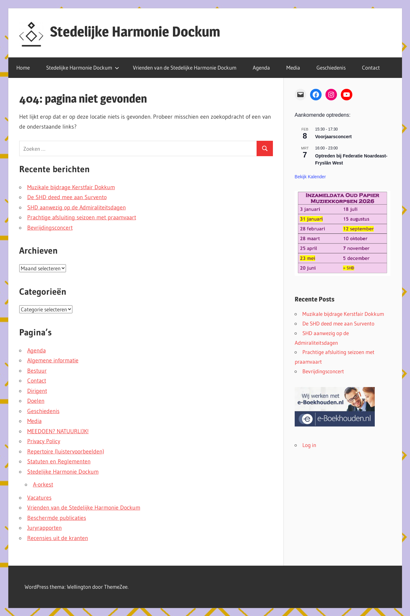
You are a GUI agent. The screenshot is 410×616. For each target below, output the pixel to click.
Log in (309, 445)
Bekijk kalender (310, 176)
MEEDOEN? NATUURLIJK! (58, 431)
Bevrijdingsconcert (50, 227)
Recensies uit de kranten (57, 538)
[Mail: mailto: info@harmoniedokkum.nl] (300, 94)
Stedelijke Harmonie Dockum (135, 31)
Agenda (261, 67)
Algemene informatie (52, 360)
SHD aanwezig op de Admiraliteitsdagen (76, 207)
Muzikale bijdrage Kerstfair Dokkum (71, 187)
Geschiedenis (331, 67)
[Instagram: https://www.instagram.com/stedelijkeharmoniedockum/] (331, 94)
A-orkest (43, 484)
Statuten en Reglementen (59, 461)
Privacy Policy (43, 441)
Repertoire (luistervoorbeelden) (65, 451)
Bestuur (37, 370)
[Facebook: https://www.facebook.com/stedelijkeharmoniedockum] (316, 94)
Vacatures (39, 497)
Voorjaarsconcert (333, 136)
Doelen (36, 400)
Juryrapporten (44, 527)
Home (23, 67)
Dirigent (37, 390)
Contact (371, 67)
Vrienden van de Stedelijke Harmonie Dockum (184, 67)
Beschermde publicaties (56, 517)
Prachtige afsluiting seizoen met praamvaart (81, 217)
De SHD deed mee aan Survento (67, 197)
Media (293, 67)
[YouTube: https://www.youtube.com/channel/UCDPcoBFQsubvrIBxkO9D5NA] (346, 94)
